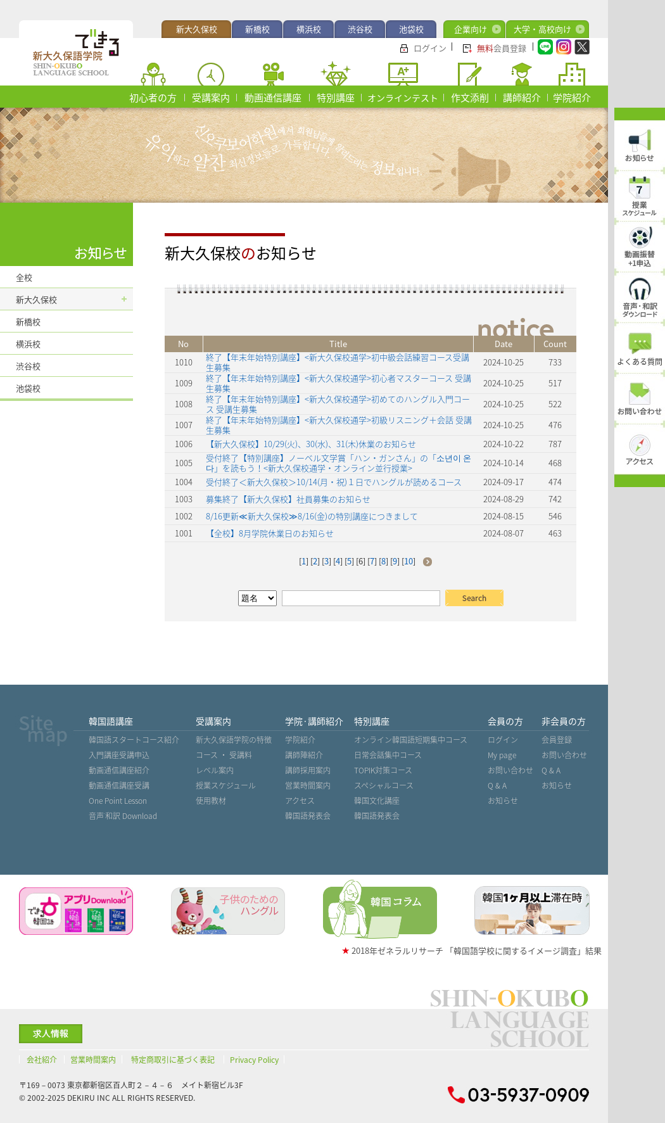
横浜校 (308, 29)
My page (502, 755)
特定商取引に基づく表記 (173, 1059)
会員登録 (501, 48)
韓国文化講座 (377, 800)
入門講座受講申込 (119, 755)
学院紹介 (572, 98)
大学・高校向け (542, 29)
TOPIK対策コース (383, 770)
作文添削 (470, 98)
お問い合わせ (510, 770)
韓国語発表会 (308, 816)
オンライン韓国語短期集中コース (410, 739)
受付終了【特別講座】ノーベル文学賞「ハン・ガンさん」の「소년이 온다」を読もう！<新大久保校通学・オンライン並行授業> (338, 463)
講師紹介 (522, 98)
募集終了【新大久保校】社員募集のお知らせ (288, 499)
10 (408, 561)
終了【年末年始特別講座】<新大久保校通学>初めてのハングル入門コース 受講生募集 (338, 404)
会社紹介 (42, 1059)
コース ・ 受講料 (224, 755)
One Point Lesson (118, 800)
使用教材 (211, 800)
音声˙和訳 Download (123, 816)
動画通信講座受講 (119, 785)
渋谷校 (360, 29)
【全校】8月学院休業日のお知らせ (270, 533)
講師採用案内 (308, 770)
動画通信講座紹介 (119, 770)
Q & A (497, 785)
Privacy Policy (254, 1059)
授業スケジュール (226, 785)
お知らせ (503, 800)
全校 (24, 277)
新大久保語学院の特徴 (234, 739)
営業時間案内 (308, 785)
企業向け (470, 29)
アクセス (300, 800)
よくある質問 (639, 361)
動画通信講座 (272, 98)
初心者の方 (153, 98)
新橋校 (257, 29)
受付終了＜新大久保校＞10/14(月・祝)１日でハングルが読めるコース (334, 482)
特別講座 (336, 98)
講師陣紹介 (304, 755)
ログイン (430, 48)
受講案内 (211, 98)
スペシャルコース (384, 785)
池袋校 (411, 29)
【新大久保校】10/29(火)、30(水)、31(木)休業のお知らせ (311, 444)
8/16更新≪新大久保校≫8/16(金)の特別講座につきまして (312, 516)
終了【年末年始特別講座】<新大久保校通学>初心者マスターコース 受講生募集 (338, 383)
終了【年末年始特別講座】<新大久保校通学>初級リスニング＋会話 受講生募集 (339, 425)
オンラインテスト (402, 97)
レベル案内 (215, 770)
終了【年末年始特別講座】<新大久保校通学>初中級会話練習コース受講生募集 (337, 362)
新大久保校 (196, 29)
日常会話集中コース (388, 755)
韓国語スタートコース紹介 (134, 739)
